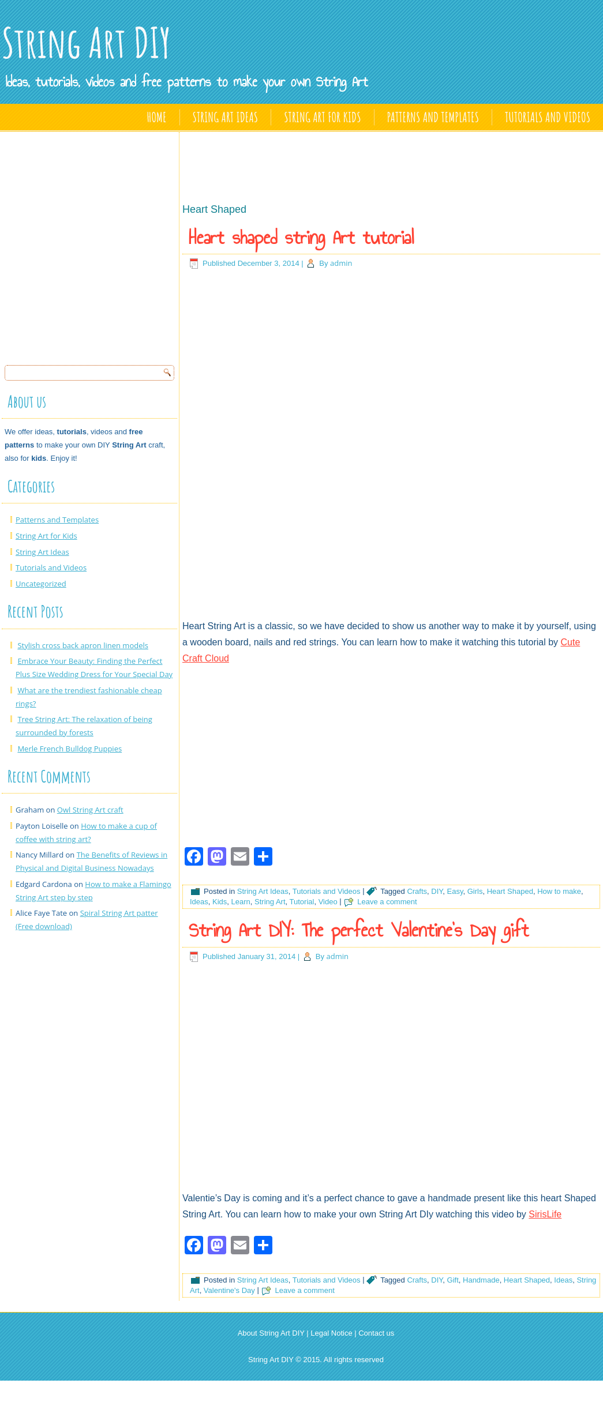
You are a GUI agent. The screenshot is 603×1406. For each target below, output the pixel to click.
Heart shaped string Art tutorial (301, 238)
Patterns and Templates (433, 117)
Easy (455, 891)
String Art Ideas (226, 117)
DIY (437, 891)
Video (328, 901)
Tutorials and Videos (547, 117)
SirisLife (545, 1214)
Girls (475, 891)
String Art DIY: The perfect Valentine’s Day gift (359, 930)
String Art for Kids (322, 117)
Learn (240, 901)
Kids (219, 901)
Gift (453, 1280)
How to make (559, 891)
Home (157, 117)
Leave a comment (387, 901)
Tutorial (302, 901)
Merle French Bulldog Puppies (69, 748)
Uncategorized (41, 583)
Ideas (199, 901)
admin (341, 263)
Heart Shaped (510, 891)
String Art (269, 901)
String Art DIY (86, 42)
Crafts (417, 891)
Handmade (481, 1280)
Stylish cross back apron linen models (82, 645)
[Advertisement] (108, 245)
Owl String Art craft (90, 809)
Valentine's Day (229, 1290)
